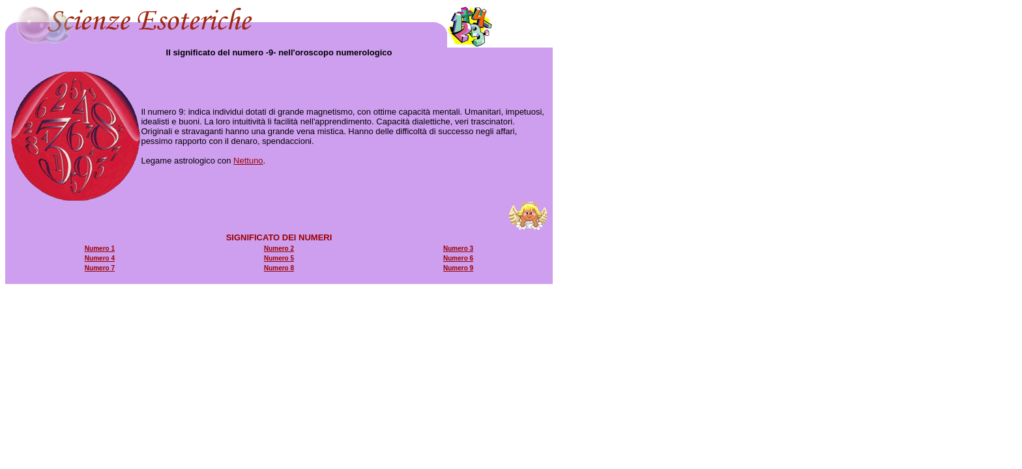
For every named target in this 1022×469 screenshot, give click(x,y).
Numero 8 (279, 268)
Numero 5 (279, 258)
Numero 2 (279, 248)
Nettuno (248, 160)
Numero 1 (100, 248)
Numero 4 (100, 258)
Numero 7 (100, 268)
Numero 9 (458, 268)
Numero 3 (458, 248)
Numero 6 (458, 258)
